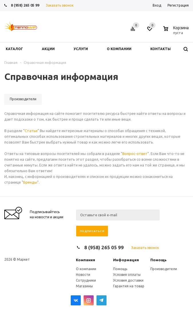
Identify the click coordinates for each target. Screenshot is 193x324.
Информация (126, 260)
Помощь (158, 260)
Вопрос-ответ (134, 154)
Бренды (30, 182)
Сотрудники (86, 280)
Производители (163, 269)
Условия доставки (128, 280)
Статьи (31, 131)
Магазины (84, 286)
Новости (83, 274)
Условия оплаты (127, 274)
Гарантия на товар (128, 286)
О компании (86, 269)
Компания (85, 260)
